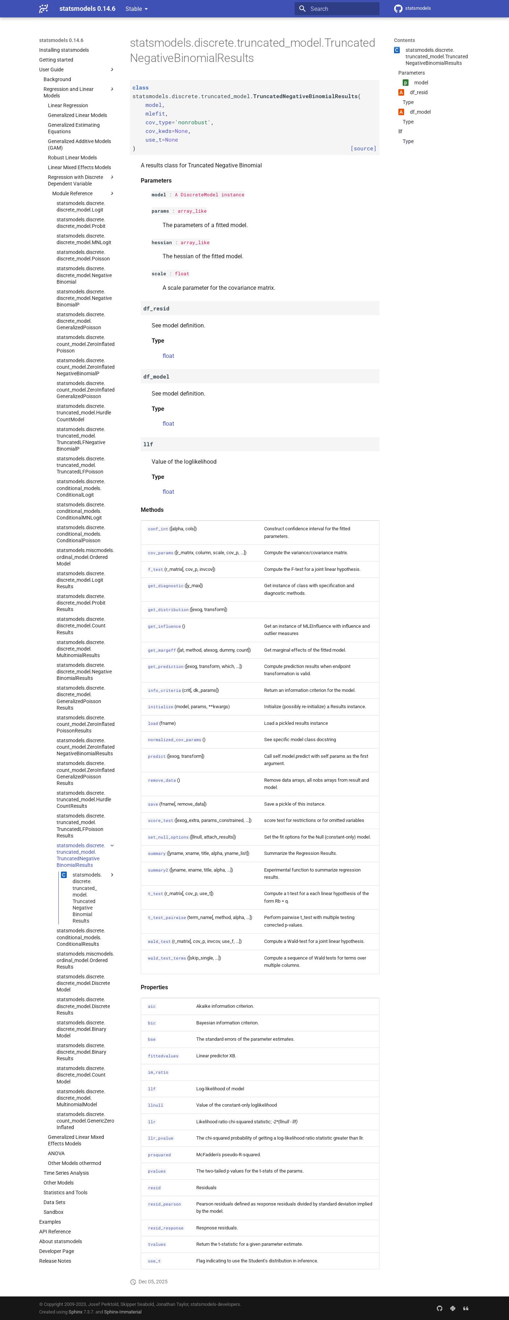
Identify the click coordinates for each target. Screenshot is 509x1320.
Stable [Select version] (134, 8)
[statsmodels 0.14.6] (43, 8)
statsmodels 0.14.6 (61, 40)
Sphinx (75, 1312)
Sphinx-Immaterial (122, 1312)
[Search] (337, 8)
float (182, 273)
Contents (404, 40)
